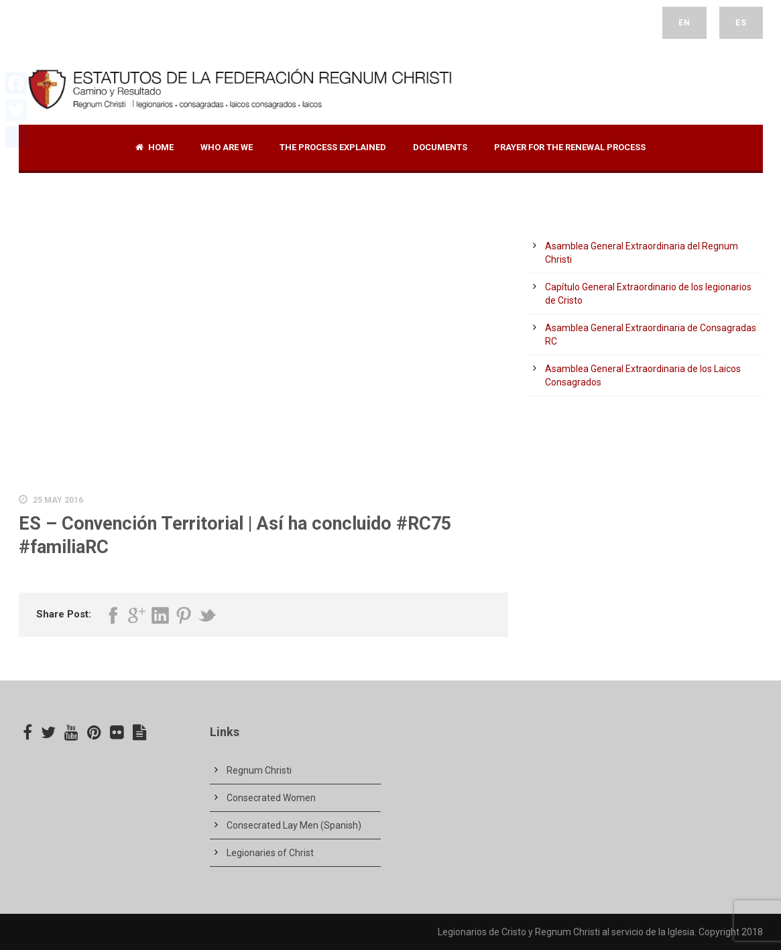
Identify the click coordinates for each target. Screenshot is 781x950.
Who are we (226, 147)
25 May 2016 (58, 500)
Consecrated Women (271, 797)
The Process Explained (333, 147)
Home (154, 147)
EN (684, 22)
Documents (440, 147)
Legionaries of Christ (270, 852)
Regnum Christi (259, 770)
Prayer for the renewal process (570, 147)
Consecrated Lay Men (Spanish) (294, 825)
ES (741, 22)
